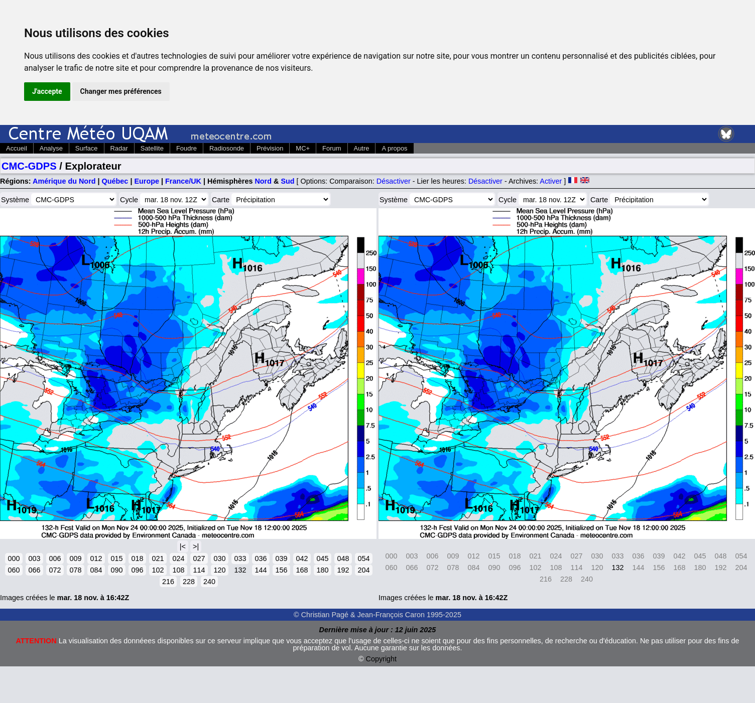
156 (281, 570)
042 (302, 558)
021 (158, 558)
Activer (551, 181)
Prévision (270, 148)
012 (96, 558)
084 (96, 570)
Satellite (152, 148)
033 (240, 558)
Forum (331, 148)
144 (261, 570)
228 (189, 582)
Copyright (381, 659)
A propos (394, 148)
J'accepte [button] (47, 91)
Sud (287, 181)
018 (137, 558)
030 (219, 558)
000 (14, 558)
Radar (119, 148)
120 (219, 570)
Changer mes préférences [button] (121, 91)
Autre (361, 148)
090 (116, 570)
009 (75, 558)
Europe (146, 181)
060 (14, 570)
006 (55, 558)
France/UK (183, 181)
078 (75, 570)
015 (116, 558)
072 (55, 570)
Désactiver (393, 181)
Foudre (186, 148)
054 (363, 558)
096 (137, 570)
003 (34, 558)
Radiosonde (226, 148)
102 (158, 570)
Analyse (51, 148)
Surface (86, 148)
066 (34, 570)
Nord (263, 181)
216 (168, 582)
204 (363, 570)
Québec (115, 181)
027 (199, 558)
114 (199, 570)
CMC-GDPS (29, 166)
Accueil (16, 148)
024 (178, 558)
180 (322, 570)
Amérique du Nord (64, 181)
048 (343, 558)
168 (302, 570)
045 (322, 558)
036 (261, 558)
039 (281, 558)
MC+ (303, 148)
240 (209, 582)
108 (178, 570)
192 (343, 570)
